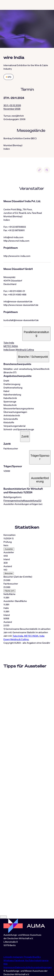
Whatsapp (8, 960)
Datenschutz (21, 967)
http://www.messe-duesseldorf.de (20, 305)
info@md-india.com (13, 237)
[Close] (3, 917)
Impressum (9, 967)
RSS (5, 963)
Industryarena (41, 960)
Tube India (8, 342)
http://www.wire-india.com (16, 256)
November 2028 (11, 108)
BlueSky (36, 956)
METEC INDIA (10, 346)
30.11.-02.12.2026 (12, 105)
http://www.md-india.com (16, 240)
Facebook (19, 960)
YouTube (29, 960)
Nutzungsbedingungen (40, 967)
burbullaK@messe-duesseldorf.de (21, 320)
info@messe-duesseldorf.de (17, 301)
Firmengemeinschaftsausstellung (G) (22, 500)
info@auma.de (10, 951)
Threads (27, 956)
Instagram (18, 956)
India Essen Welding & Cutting (18, 349)
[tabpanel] (27, 587)
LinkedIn (8, 956)
